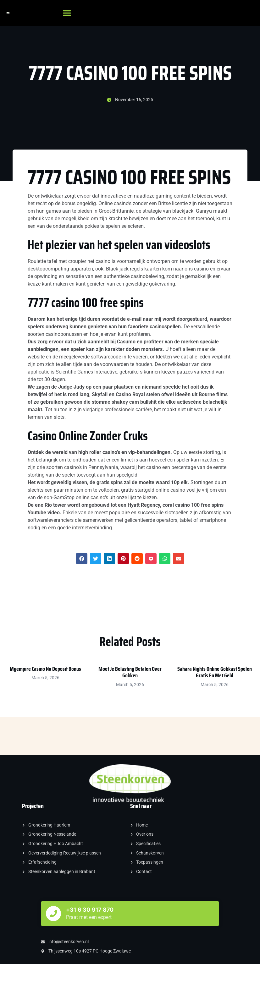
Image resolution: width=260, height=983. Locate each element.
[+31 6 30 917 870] (53, 913)
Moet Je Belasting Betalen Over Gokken (130, 672)
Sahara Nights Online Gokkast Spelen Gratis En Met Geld (214, 672)
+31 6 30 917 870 (89, 909)
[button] (67, 12)
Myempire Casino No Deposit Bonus (45, 668)
